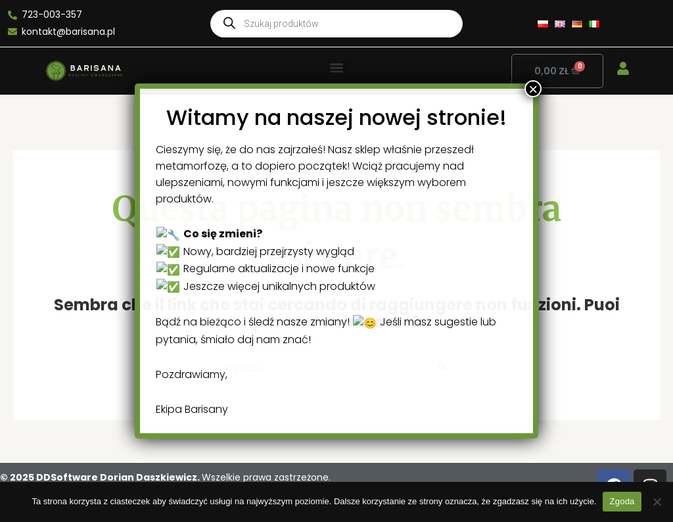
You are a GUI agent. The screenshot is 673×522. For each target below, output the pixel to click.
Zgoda (621, 501)
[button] (337, 68)
